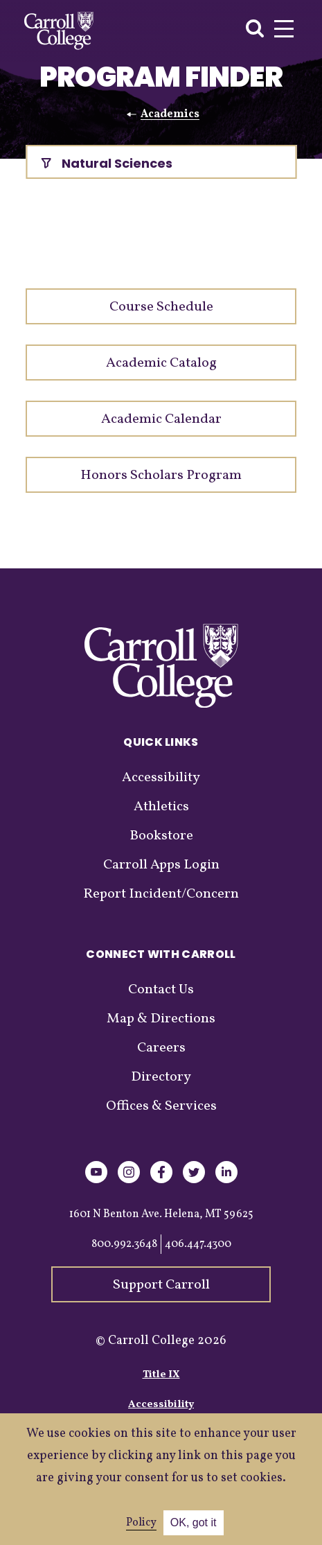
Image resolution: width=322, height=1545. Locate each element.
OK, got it (193, 1522)
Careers (161, 1048)
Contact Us (161, 990)
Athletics (161, 807)
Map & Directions (161, 1019)
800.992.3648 (124, 1244)
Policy (141, 1523)
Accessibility (161, 777)
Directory (161, 1077)
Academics (170, 114)
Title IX (161, 1375)
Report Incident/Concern (161, 894)
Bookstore (161, 836)
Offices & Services (161, 1106)
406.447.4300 (198, 1244)
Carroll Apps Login (161, 865)
